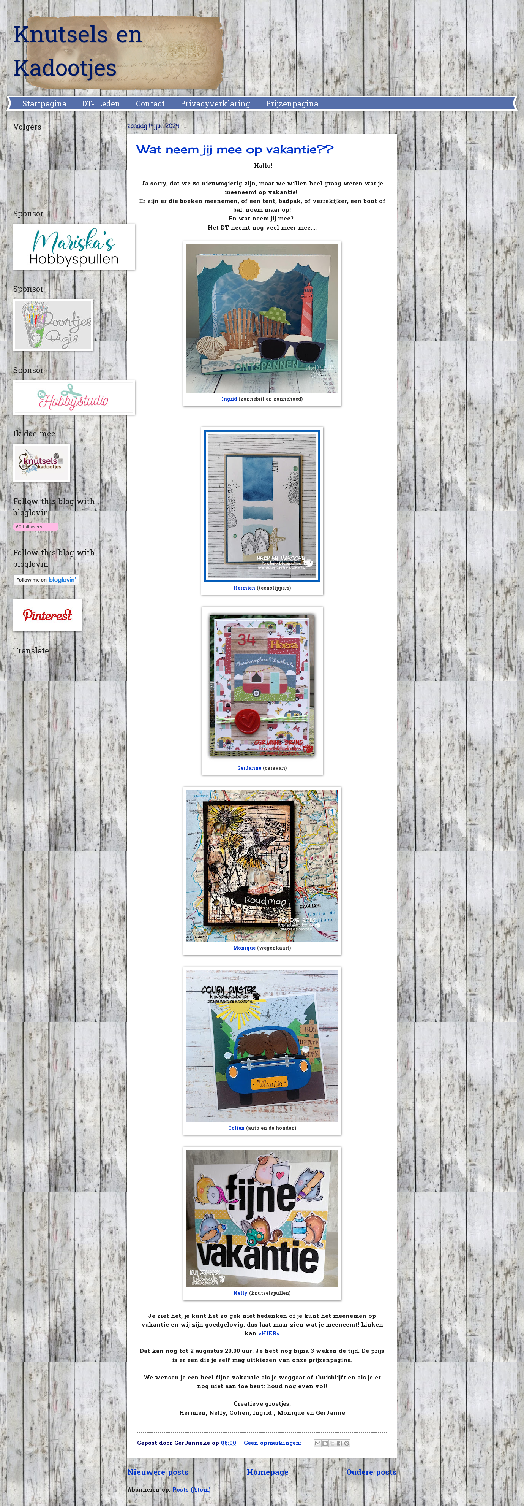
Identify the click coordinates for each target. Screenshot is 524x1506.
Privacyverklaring (215, 104)
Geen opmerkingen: (273, 1443)
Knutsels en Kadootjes (78, 53)
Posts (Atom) (191, 1490)
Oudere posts (371, 1473)
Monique (244, 948)
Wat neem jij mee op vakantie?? (235, 149)
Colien (236, 1128)
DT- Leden (101, 104)
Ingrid (229, 399)
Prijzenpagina (292, 104)
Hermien (244, 588)
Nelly (241, 1293)
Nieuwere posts (158, 1473)
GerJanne (249, 768)
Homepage (268, 1473)
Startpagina (44, 104)
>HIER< (268, 1334)
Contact (150, 104)
